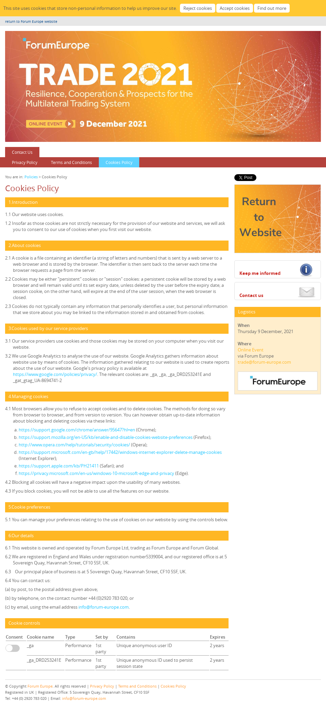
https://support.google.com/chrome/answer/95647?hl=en (77, 430)
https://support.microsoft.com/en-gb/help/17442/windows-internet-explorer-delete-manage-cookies (120, 452)
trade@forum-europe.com (264, 362)
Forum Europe (40, 686)
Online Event (251, 350)
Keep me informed (259, 273)
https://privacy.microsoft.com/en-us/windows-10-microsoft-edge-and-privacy (97, 473)
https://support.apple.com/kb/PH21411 (59, 466)
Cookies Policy (119, 162)
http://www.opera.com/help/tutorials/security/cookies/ (75, 445)
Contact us (251, 295)
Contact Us (22, 152)
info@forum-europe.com (103, 607)
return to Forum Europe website (31, 21)
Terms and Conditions (71, 162)
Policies (31, 176)
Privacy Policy (24, 162)
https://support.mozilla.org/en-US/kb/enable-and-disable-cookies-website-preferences (106, 437)
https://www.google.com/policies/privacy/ (55, 374)
